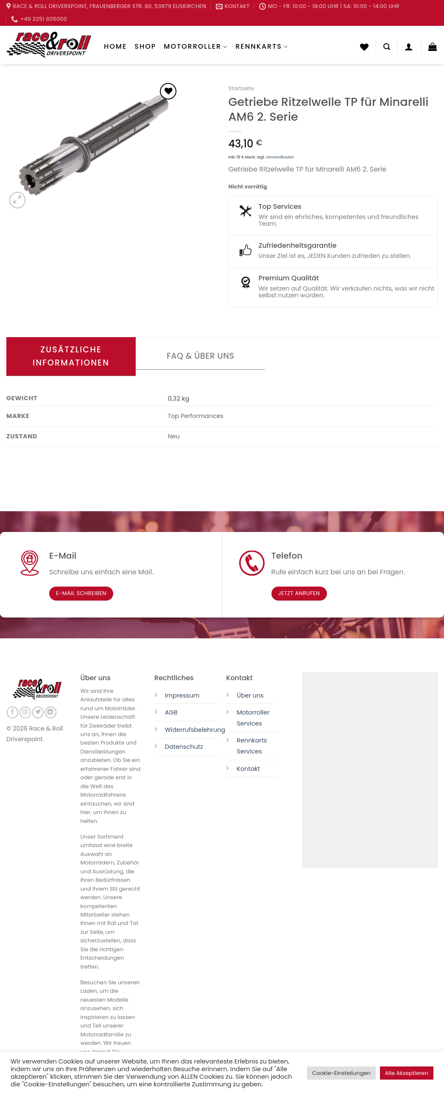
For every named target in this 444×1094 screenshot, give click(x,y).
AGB (171, 712)
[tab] (71, 356)
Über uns (250, 695)
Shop (145, 46)
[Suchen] (386, 47)
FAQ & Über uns (200, 356)
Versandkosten (280, 157)
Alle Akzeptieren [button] (406, 1073)
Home (115, 46)
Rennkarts (261, 46)
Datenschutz (185, 746)
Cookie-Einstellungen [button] (341, 1073)
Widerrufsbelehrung (195, 730)
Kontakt (248, 768)
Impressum (182, 695)
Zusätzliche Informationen (71, 356)
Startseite (241, 88)
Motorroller (196, 46)
